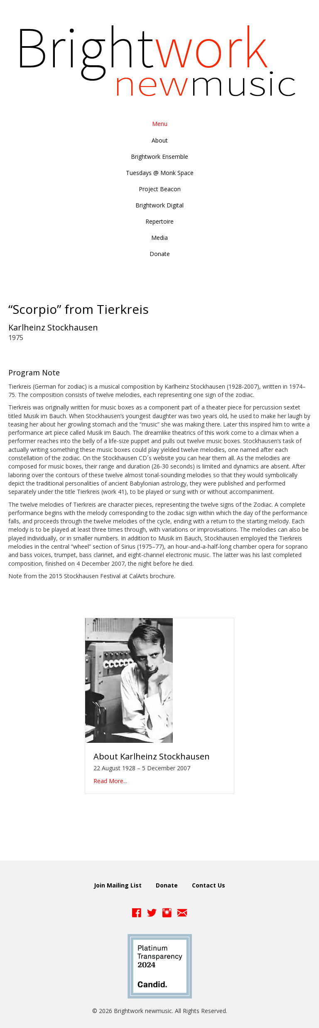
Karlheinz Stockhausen (53, 327)
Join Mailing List (118, 885)
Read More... (110, 781)
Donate (167, 885)
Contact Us (208, 885)
